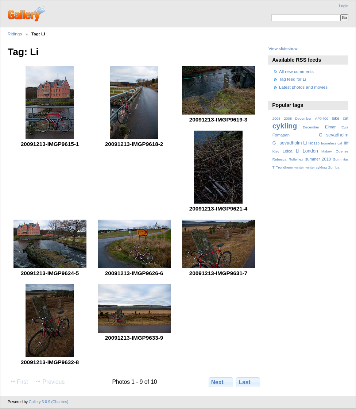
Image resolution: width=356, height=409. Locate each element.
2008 (276, 118)
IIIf (346, 143)
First (19, 381)
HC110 (314, 143)
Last (248, 382)
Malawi (327, 151)
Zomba (334, 167)
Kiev (275, 151)
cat (345, 118)
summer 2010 (318, 159)
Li (297, 151)
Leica (288, 151)
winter (299, 167)
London (310, 151)
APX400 (321, 118)
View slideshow (283, 48)
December (311, 127)
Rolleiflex (296, 159)
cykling (284, 126)
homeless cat (331, 143)
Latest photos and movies (303, 87)
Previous (50, 381)
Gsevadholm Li (289, 143)
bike (336, 118)
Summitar (340, 159)
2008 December (298, 118)
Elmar (330, 127)
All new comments (296, 71)
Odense (342, 151)
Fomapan (281, 135)
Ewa (344, 127)
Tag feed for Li (292, 79)
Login (343, 6)
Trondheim (284, 167)
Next (221, 382)
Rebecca (279, 159)
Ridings (15, 33)
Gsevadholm (333, 135)
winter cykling (316, 167)
